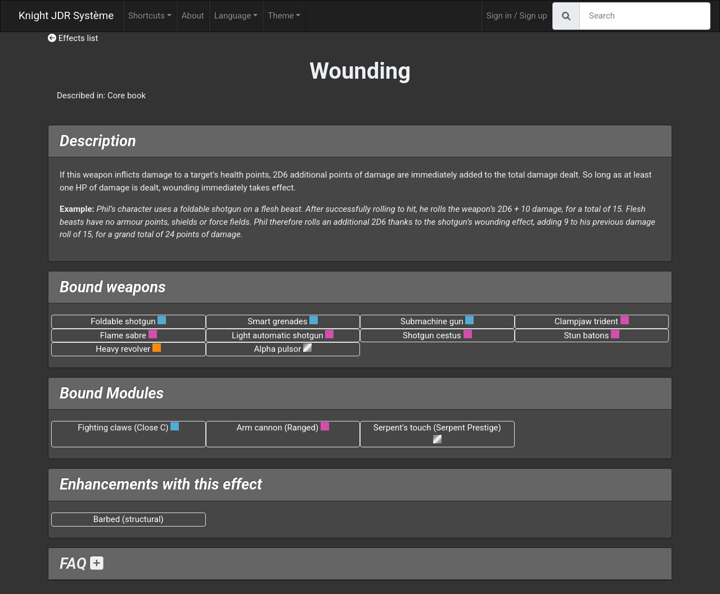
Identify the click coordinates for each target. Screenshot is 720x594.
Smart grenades (277, 321)
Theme (281, 16)
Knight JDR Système (66, 16)
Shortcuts (146, 16)
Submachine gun (432, 321)
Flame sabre (123, 335)
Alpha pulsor (278, 349)
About (193, 16)
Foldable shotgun (123, 321)
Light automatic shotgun (277, 335)
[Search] (644, 16)
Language (232, 16)
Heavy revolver (123, 349)
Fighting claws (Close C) (123, 428)
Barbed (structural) (128, 519)
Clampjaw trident (586, 321)
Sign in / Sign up (517, 16)
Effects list (73, 38)
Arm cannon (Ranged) (278, 428)
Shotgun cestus (432, 335)
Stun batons (586, 335)
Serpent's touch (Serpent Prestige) (437, 428)
